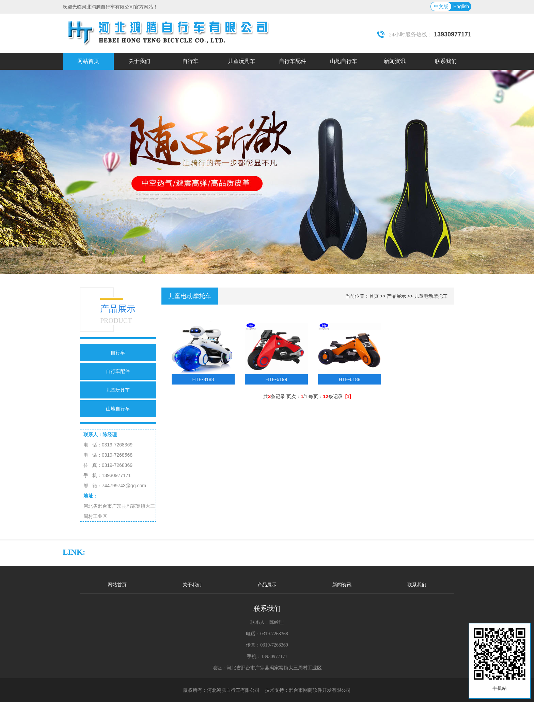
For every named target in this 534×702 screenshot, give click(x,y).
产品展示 (396, 296)
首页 (374, 296)
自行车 (118, 352)
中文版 (441, 6)
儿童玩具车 (118, 390)
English (461, 6)
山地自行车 (118, 408)
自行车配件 (118, 371)
